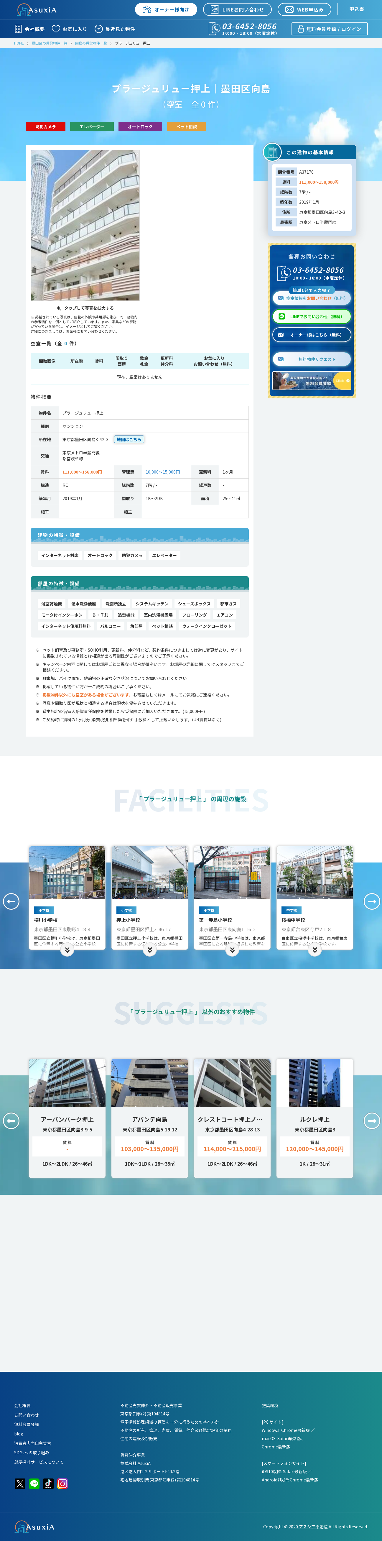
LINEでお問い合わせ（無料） (317, 316)
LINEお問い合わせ (237, 9)
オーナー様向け (166, 9)
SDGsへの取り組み (31, 1452)
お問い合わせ (26, 1415)
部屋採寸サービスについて (39, 1462)
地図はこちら (129, 439)
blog (18, 1434)
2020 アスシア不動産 (308, 1527)
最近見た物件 (115, 29)
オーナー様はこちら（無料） (311, 335)
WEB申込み (304, 9)
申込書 (356, 8)
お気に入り (70, 29)
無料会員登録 (26, 1424)
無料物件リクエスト (307, 359)
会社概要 (29, 29)
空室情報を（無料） (313, 296)
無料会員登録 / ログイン (329, 29)
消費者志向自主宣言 (32, 1443)
